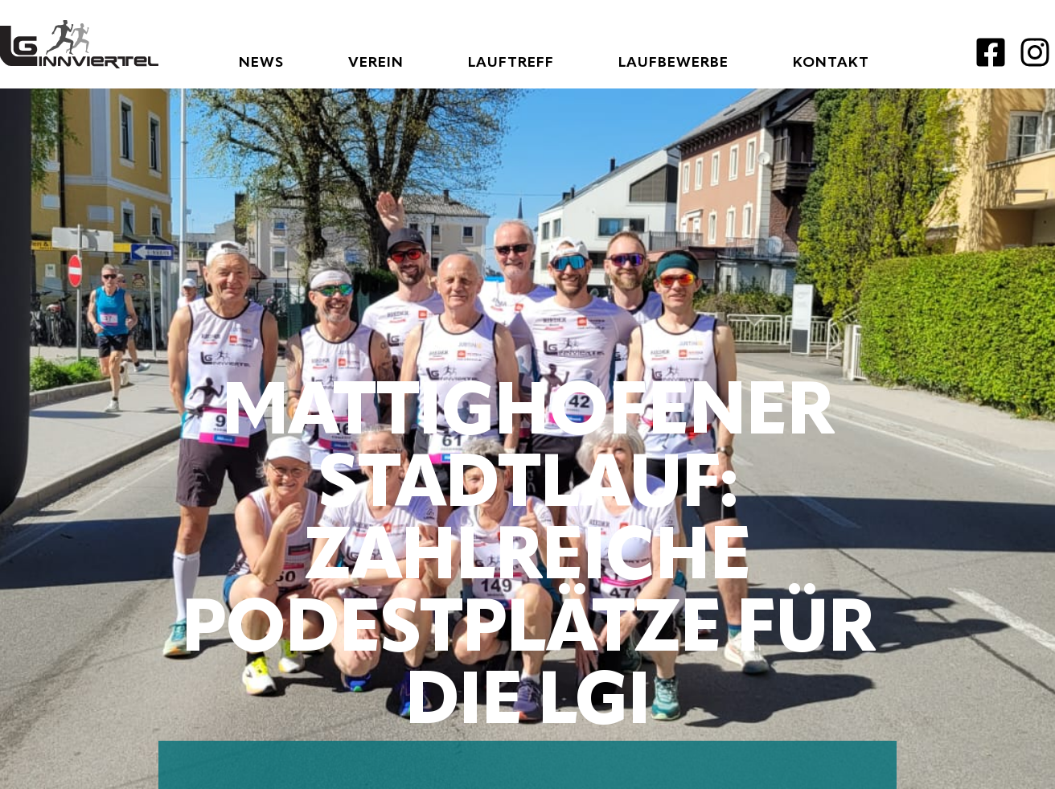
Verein (376, 62)
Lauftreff (511, 62)
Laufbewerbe (673, 62)
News (261, 62)
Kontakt (831, 62)
